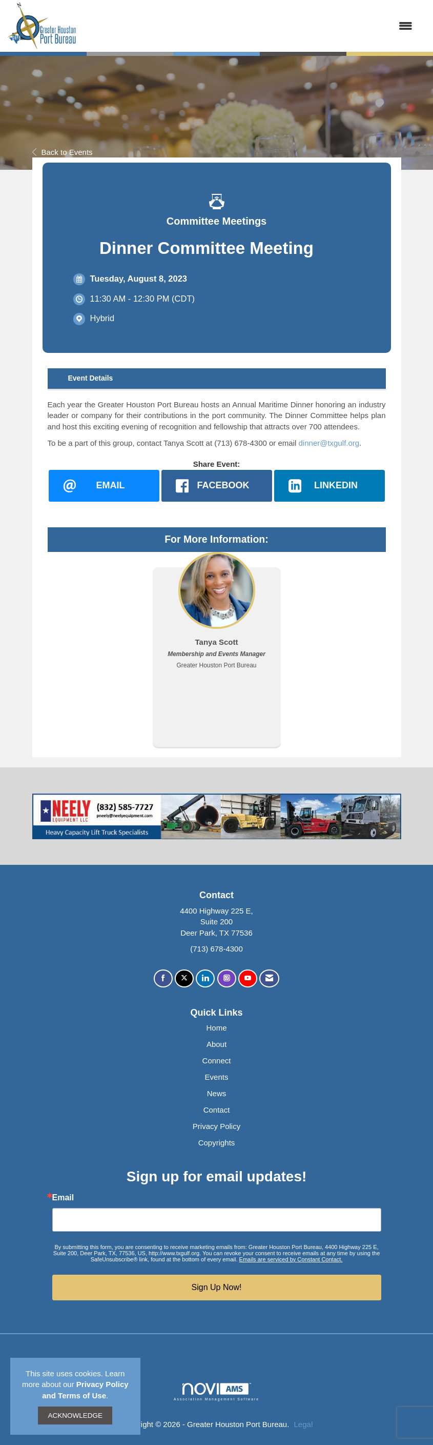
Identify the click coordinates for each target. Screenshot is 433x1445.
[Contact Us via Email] (269, 978)
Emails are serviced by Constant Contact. (291, 1259)
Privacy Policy (216, 1126)
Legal (303, 1424)
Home (216, 1027)
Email (63, 1198)
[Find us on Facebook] (163, 978)
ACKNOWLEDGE (75, 1415)
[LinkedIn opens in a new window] (329, 486)
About (216, 1044)
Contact (216, 1109)
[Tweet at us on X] (184, 978)
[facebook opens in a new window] (216, 486)
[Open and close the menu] (249, 25)
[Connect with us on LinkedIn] (205, 978)
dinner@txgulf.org (329, 443)
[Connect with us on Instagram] (226, 978)
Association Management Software (216, 1392)
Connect (216, 1060)
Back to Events (62, 152)
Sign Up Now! (217, 1287)
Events (217, 1077)
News (216, 1093)
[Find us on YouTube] (247, 978)
